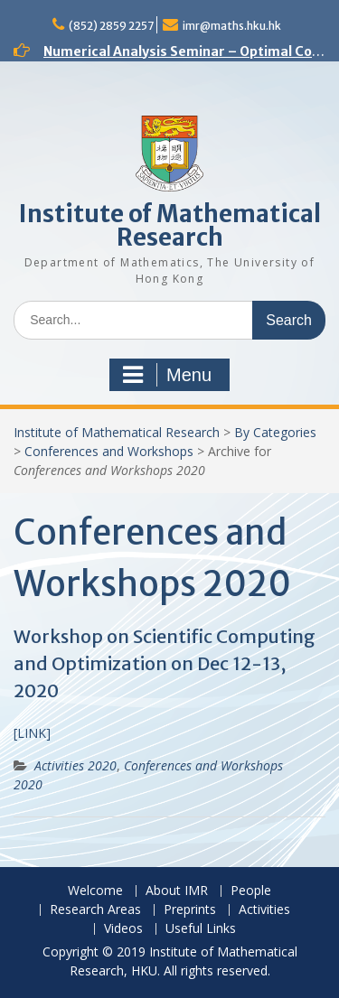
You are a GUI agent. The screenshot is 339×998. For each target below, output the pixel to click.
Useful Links (200, 929)
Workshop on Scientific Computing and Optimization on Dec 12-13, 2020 (164, 663)
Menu (167, 375)
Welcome (95, 891)
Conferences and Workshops (108, 451)
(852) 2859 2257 (111, 26)
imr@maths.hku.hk (232, 26)
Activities (264, 910)
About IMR (177, 891)
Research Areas (95, 910)
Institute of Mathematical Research (170, 225)
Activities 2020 (75, 765)
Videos (123, 929)
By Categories (275, 432)
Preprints (190, 910)
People (251, 891)
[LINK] (32, 733)
